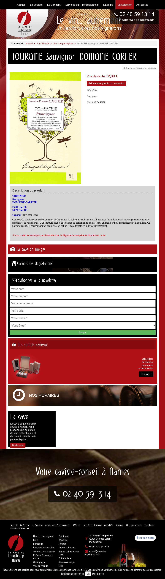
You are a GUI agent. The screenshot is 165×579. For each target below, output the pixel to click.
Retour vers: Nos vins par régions (140, 68)
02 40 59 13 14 (86, 493)
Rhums (62, 544)
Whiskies (63, 540)
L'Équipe (77, 525)
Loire (35, 540)
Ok (88, 574)
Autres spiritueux (67, 547)
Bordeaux (38, 544)
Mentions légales (133, 525)
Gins (61, 566)
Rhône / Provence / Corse (42, 557)
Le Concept (37, 525)
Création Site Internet (20, 528)
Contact (119, 525)
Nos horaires (44, 395)
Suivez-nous (145, 538)
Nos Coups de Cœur (92, 525)
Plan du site (149, 525)
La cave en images (31, 249)
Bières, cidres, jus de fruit (69, 553)
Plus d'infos (98, 574)
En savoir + (146, 374)
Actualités (108, 525)
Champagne (39, 562)
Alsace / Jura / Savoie (44, 551)
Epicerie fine (65, 558)
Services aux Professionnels (57, 525)
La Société (24, 525)
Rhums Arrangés (67, 562)
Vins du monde (40, 566)
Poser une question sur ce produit (106, 83)
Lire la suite (17, 445)
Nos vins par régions (43, 536)
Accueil (14, 525)
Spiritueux (64, 536)
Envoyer (82, 332)
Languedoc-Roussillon (44, 547)
